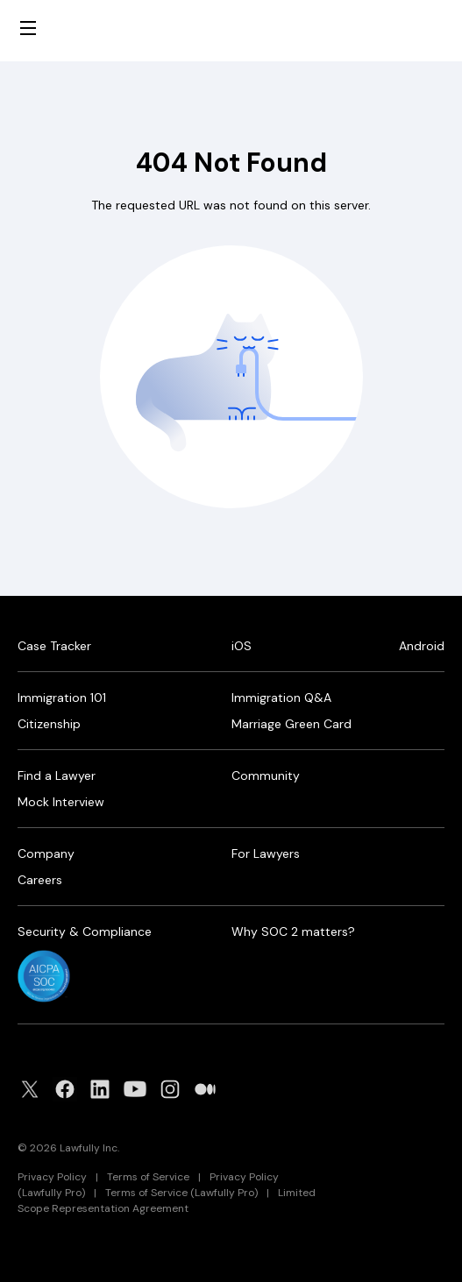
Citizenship (49, 724)
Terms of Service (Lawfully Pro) (181, 1193)
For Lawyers (265, 853)
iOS (241, 646)
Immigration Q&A (281, 697)
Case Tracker (54, 646)
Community (265, 775)
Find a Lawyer (57, 775)
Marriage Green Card (291, 724)
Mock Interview (61, 802)
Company (46, 853)
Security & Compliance (85, 931)
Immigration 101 (62, 697)
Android (421, 646)
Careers (40, 880)
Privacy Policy (52, 1177)
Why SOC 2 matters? (293, 931)
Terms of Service (148, 1177)
